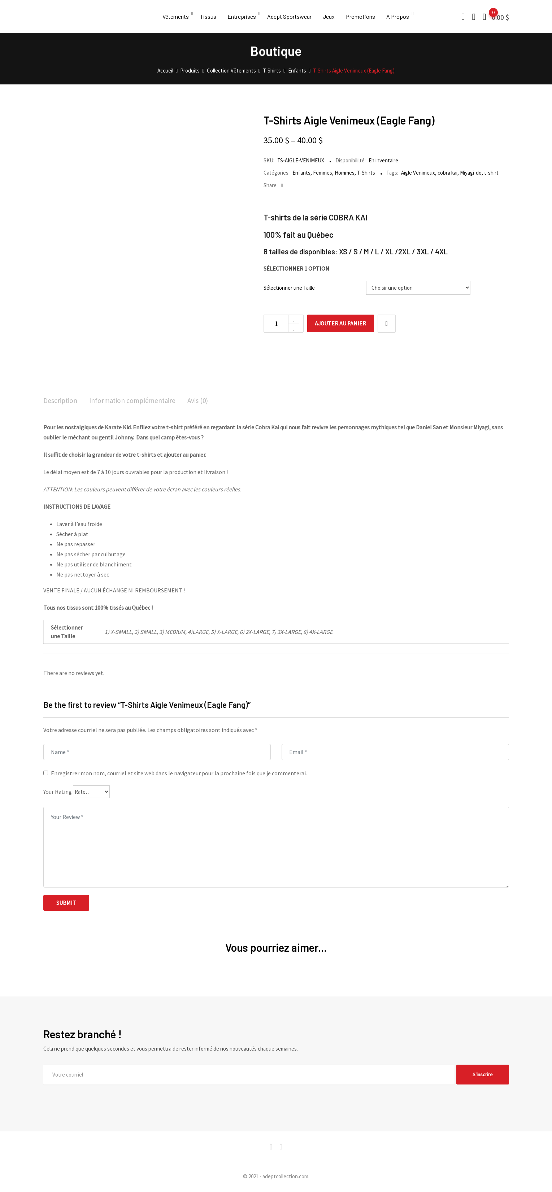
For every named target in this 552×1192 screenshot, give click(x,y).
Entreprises (243, 16)
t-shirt (491, 172)
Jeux (332, 16)
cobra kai (447, 172)
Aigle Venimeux (418, 172)
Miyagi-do (471, 172)
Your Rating (57, 792)
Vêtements (175, 16)
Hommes (345, 172)
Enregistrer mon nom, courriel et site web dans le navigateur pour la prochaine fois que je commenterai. (179, 773)
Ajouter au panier (342, 323)
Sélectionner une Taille (289, 287)
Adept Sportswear (291, 16)
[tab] (60, 401)
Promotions (364, 16)
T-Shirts (366, 172)
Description (60, 400)
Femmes (322, 172)
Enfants (301, 172)
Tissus (209, 16)
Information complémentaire (135, 400)
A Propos (402, 16)
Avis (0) (202, 400)
